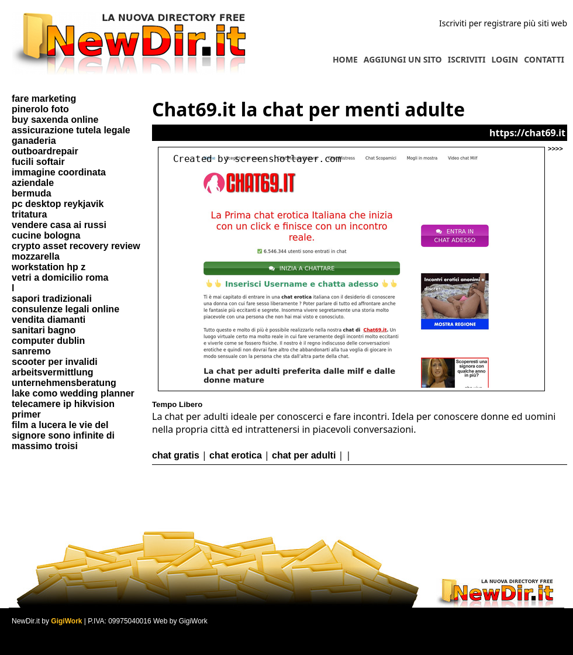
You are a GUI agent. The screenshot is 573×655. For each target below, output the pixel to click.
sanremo (31, 351)
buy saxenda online (55, 120)
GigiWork (66, 621)
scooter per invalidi (55, 362)
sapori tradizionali (52, 299)
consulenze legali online (65, 309)
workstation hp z (48, 267)
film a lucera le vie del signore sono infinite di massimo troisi (63, 435)
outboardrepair (45, 151)
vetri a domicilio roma (60, 277)
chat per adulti (304, 455)
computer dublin (48, 341)
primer (26, 414)
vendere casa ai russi (59, 225)
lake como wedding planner (73, 393)
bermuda (31, 193)
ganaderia (34, 141)
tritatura (29, 214)
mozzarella (36, 256)
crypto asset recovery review (76, 246)
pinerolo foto (40, 109)
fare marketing (44, 99)
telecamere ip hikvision (63, 404)
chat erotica (235, 455)
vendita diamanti (48, 320)
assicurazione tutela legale (71, 130)
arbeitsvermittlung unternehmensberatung (64, 377)
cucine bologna (46, 235)
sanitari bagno (43, 330)
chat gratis (175, 455)
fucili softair (38, 162)
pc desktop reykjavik (57, 204)
